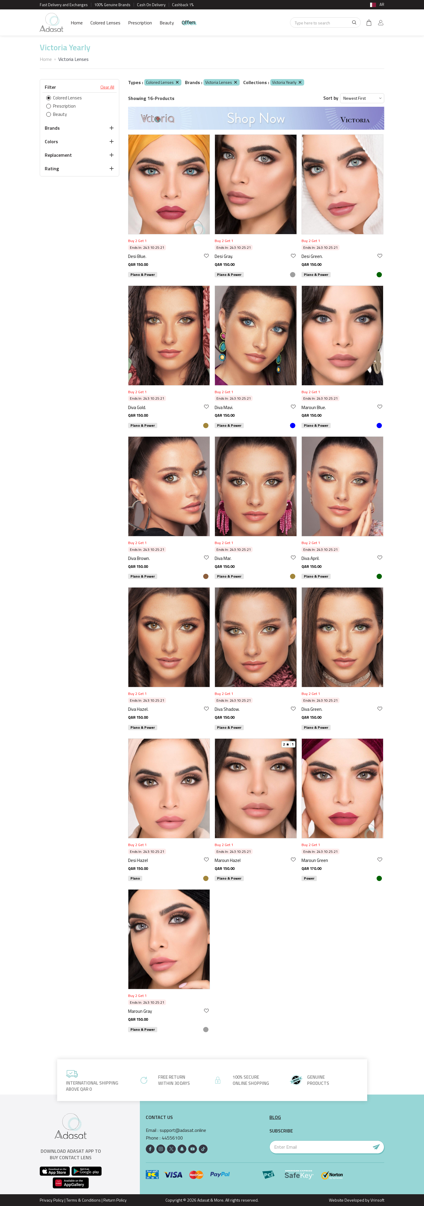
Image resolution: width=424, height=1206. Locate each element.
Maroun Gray (140, 1011)
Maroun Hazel (228, 860)
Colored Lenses (105, 22)
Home (77, 22)
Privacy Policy (52, 1200)
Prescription (140, 22)
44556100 (172, 1138)
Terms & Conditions (83, 1200)
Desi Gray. (224, 256)
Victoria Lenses (221, 82)
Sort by (330, 98)
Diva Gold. (137, 407)
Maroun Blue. (314, 407)
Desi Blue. (137, 256)
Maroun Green (315, 860)
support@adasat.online (183, 1130)
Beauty (167, 22)
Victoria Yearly (287, 82)
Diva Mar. (223, 558)
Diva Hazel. (138, 709)
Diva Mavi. (224, 407)
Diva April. (310, 558)
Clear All (107, 87)
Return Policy (115, 1200)
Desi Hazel (138, 860)
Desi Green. (312, 256)
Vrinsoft (377, 1200)
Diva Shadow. (227, 709)
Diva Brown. (139, 558)
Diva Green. (312, 709)
